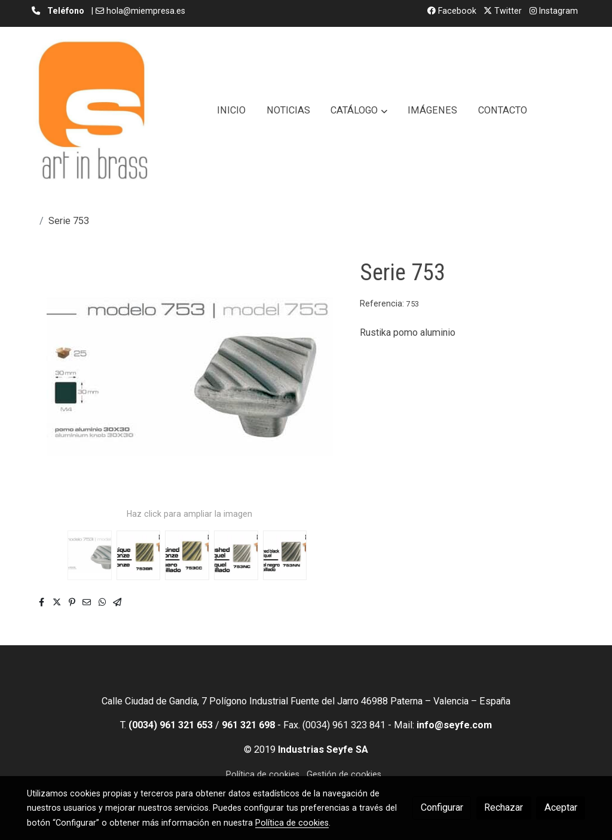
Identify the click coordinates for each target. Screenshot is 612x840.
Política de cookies (262, 774)
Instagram (554, 11)
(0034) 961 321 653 (170, 725)
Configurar (442, 807)
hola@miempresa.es (145, 11)
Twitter (503, 11)
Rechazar (503, 807)
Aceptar (560, 807)
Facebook (451, 11)
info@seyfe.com (454, 725)
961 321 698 (248, 725)
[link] (93, 110)
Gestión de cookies (344, 774)
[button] (359, 110)
